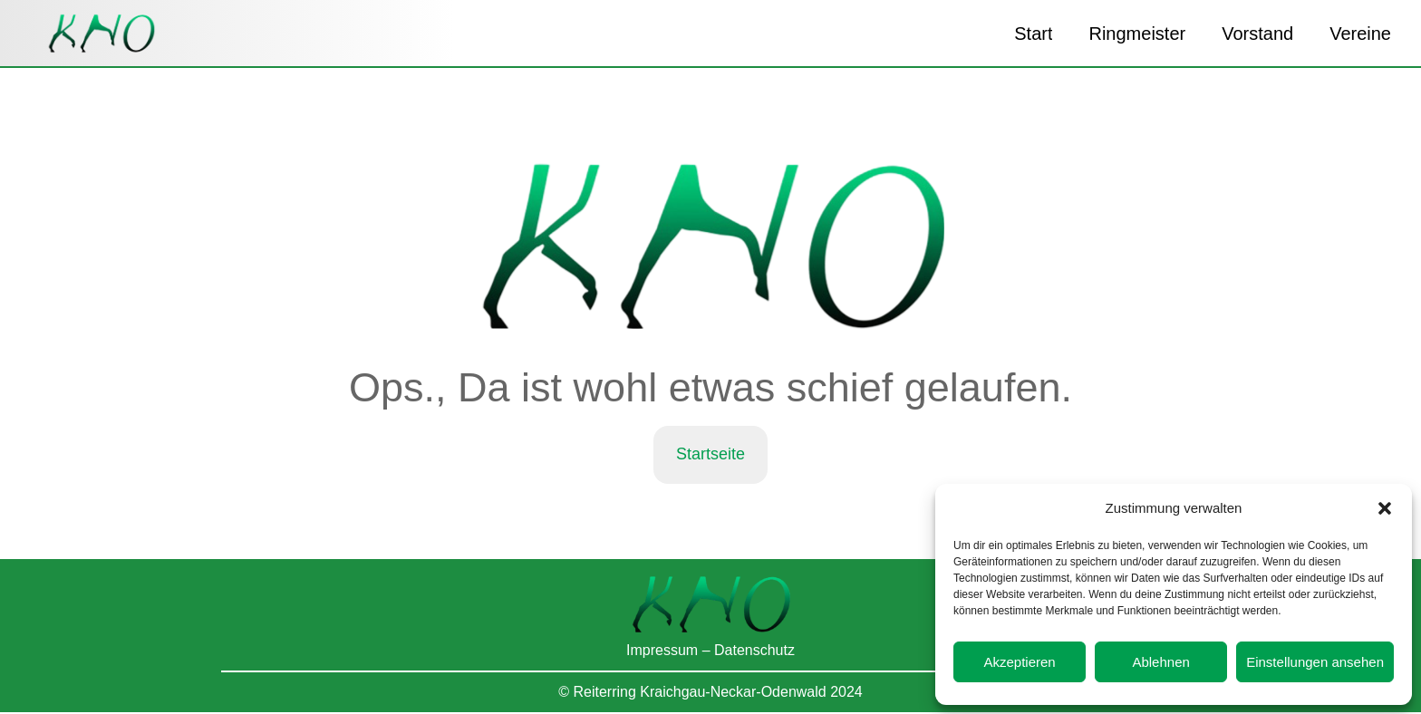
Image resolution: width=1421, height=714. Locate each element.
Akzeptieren (1019, 662)
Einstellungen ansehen (1315, 662)
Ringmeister (1136, 33)
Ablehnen (1160, 662)
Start (1033, 33)
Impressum (662, 653)
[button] (1385, 508)
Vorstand (1257, 33)
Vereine (1360, 33)
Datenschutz (754, 653)
